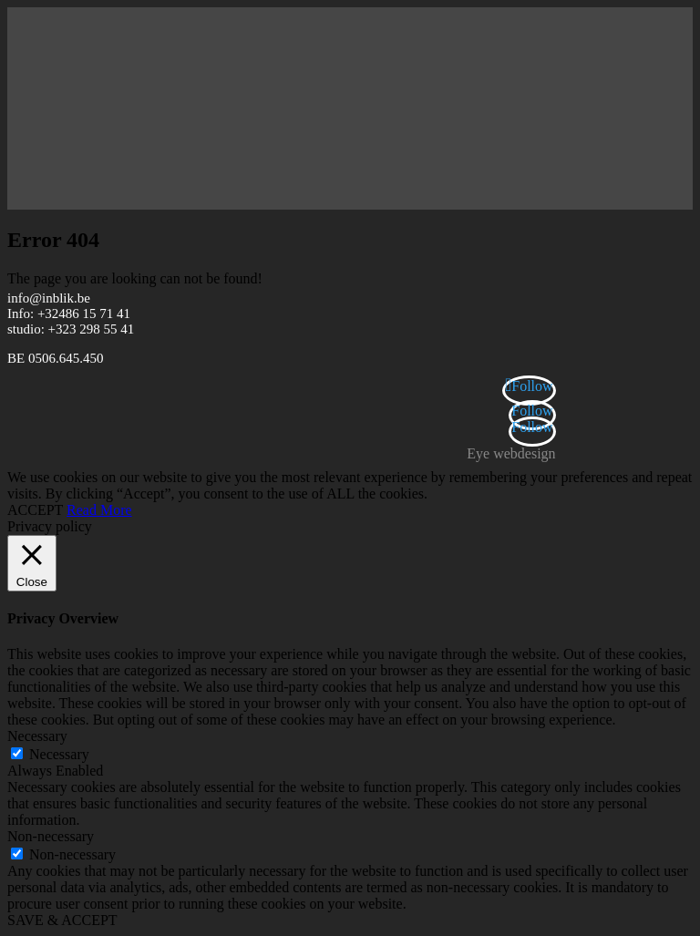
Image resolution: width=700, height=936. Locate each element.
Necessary (59, 754)
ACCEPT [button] (35, 510)
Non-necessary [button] (50, 836)
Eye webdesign (511, 453)
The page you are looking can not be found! (134, 278)
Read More (99, 510)
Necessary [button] (37, 736)
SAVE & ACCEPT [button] (62, 920)
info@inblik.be (48, 298)
